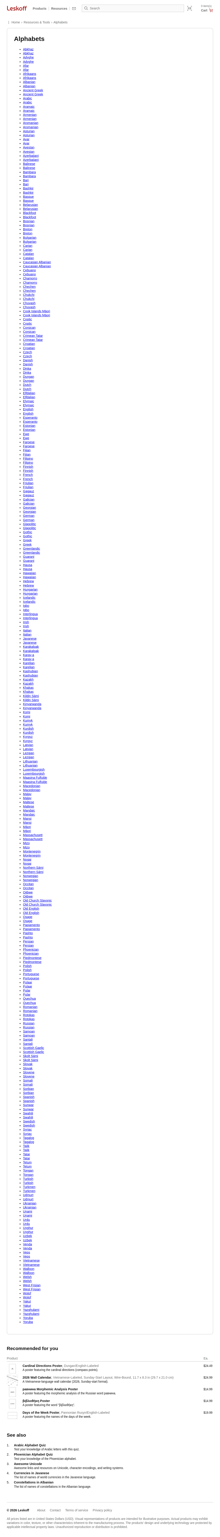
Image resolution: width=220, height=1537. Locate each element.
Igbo (26, 606)
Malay (27, 794)
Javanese (30, 638)
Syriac (27, 1129)
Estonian (29, 426)
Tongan (28, 1170)
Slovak (27, 1064)
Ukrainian (29, 1203)
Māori (27, 827)
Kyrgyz (28, 736)
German (29, 516)
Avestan (28, 147)
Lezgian (28, 753)
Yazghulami (31, 1310)
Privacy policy (102, 1510)
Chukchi (29, 295)
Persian (28, 941)
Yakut (27, 1301)
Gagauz (28, 491)
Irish (26, 622)
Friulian (28, 483)
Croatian (29, 344)
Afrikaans (29, 74)
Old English (31, 908)
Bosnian (29, 221)
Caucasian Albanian (37, 262)
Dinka (27, 368)
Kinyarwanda (32, 704)
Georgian (29, 507)
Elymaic (28, 401)
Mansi (27, 818)
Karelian (29, 663)
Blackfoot (29, 213)
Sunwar (28, 1105)
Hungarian (30, 589)
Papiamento (31, 925)
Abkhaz (28, 49)
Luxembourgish (34, 769)
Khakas (28, 687)
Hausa (27, 565)
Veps (26, 1252)
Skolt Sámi (30, 1056)
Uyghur (28, 1228)
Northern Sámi (33, 867)
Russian (29, 1023)
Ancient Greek (33, 90)
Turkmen (29, 1187)
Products (39, 8)
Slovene (29, 1072)
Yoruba (28, 1318)
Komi (26, 712)
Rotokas (29, 1015)
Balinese (29, 164)
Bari (26, 180)
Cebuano (29, 270)
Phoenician (31, 949)
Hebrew (28, 581)
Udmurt (28, 1195)
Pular (26, 990)
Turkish (28, 1179)
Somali (28, 1080)
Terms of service (76, 1510)
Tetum (27, 1162)
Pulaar (27, 982)
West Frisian (32, 1285)
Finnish (28, 466)
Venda (27, 1244)
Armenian (30, 115)
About (41, 1510)
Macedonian (31, 786)
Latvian (28, 745)
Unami (27, 1211)
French (28, 475)
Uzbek (27, 1236)
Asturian (29, 131)
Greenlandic (31, 548)
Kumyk (28, 720)
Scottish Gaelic (33, 1048)
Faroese (29, 442)
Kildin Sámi (31, 696)
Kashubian (30, 671)
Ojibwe (28, 892)
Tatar (26, 1154)
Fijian (26, 450)
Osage (27, 917)
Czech (27, 352)
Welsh (27, 1277)
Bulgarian (29, 237)
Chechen (29, 286)
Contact (55, 1510)
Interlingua (30, 614)
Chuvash (29, 303)
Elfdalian (29, 393)
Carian (27, 246)
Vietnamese (31, 1260)
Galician (29, 499)
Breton (27, 229)
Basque (28, 196)
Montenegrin (32, 851)
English (28, 409)
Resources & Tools (37, 22)
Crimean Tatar (33, 336)
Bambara (29, 172)
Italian (27, 630)
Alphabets (60, 22)
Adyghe (28, 57)
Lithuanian (30, 761)
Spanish (29, 1097)
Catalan (28, 254)
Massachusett (32, 835)
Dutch (27, 385)
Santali (28, 1039)
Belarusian (30, 205)
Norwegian (30, 876)
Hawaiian (29, 573)
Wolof (27, 1293)
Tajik (26, 1146)
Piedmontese (32, 958)
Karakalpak (31, 646)
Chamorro (30, 278)
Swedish (29, 1121)
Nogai (27, 859)
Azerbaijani (31, 156)
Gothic (27, 532)
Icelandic (29, 597)
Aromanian (30, 123)
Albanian (29, 82)
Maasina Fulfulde (35, 777)
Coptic (27, 319)
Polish (27, 966)
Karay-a (28, 655)
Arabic (27, 98)
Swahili (28, 1113)
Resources (59, 8)
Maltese (28, 802)
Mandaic (29, 810)
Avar (26, 139)
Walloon (28, 1269)
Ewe (26, 434)
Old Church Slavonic (37, 900)
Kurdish (28, 728)
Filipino (28, 458)
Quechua (29, 998)
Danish (28, 360)
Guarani (28, 556)
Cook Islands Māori (36, 311)
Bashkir (28, 188)
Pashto (28, 933)
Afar (26, 66)
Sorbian (28, 1089)
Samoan (29, 1031)
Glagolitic (29, 524)
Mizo (26, 843)
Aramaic (29, 106)
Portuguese (31, 974)
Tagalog (28, 1138)
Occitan (28, 884)
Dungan (28, 376)
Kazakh (28, 679)
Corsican (29, 327)
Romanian (30, 1007)
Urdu (26, 1220)
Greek (27, 540)
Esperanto (30, 417)
